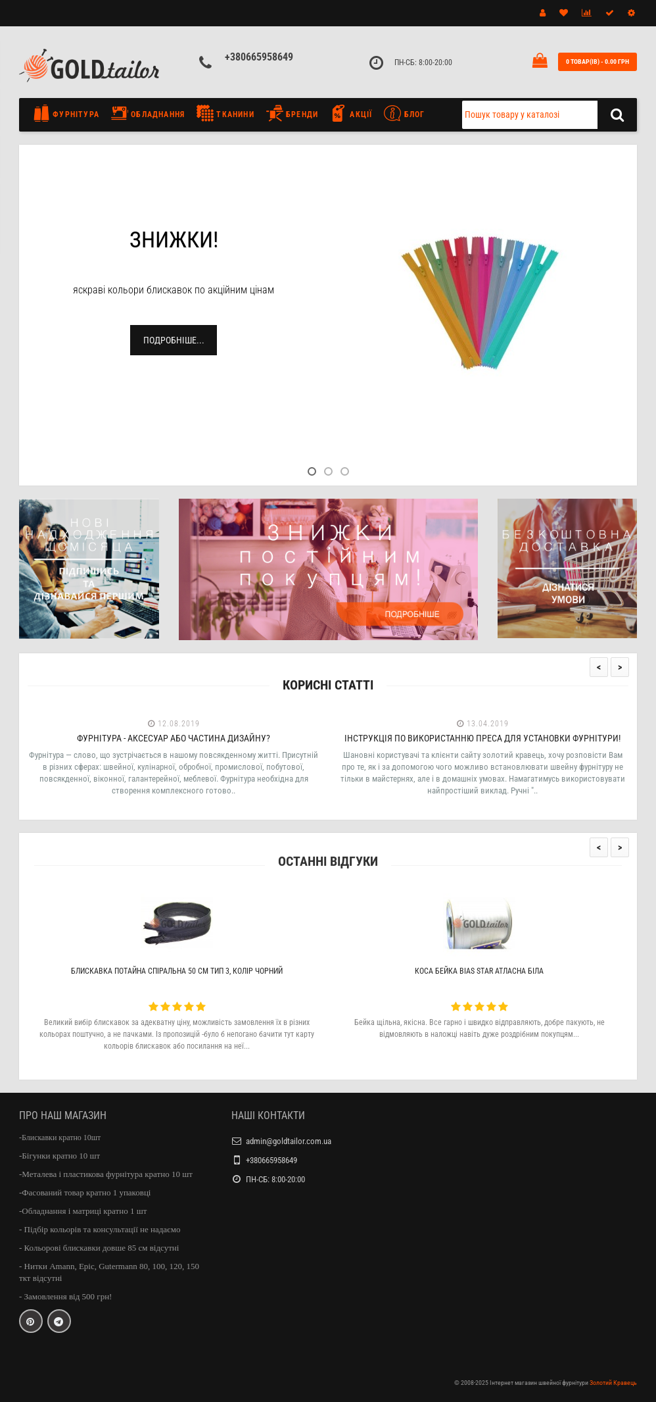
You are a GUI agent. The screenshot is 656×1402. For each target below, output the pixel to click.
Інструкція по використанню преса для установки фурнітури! (482, 738)
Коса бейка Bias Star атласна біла (479, 971)
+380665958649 (259, 57)
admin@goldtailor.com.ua (288, 1141)
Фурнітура (69, 113)
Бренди (292, 113)
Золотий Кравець (613, 1382)
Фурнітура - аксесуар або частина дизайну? (173, 738)
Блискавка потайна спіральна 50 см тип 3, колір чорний (177, 971)
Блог (404, 113)
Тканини (225, 113)
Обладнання (148, 113)
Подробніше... (173, 340)
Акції (351, 113)
